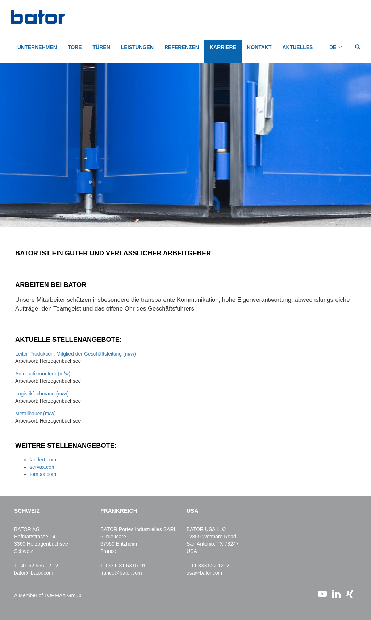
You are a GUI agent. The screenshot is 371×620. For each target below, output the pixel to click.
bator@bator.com (33, 573)
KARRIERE (223, 47)
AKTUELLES (297, 47)
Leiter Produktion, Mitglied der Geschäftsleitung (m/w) (75, 354)
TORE (75, 47)
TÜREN (101, 47)
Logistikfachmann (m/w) (42, 394)
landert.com (43, 460)
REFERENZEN (181, 47)
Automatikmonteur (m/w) (42, 374)
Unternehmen (37, 47)
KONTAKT (259, 47)
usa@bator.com (204, 573)
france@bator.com (121, 573)
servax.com (43, 467)
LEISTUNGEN (137, 47)
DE (332, 47)
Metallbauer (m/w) (35, 413)
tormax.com (43, 474)
